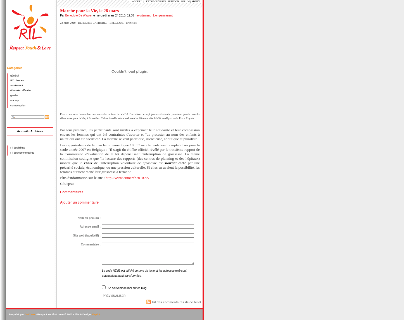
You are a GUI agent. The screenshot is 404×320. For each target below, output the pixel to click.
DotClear (30, 314)
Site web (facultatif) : (87, 235)
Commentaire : (91, 244)
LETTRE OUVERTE (155, 1)
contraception (17, 105)
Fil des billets (17, 147)
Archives (36, 131)
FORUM (185, 1)
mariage (14, 100)
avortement (144, 15)
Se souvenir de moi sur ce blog (127, 288)
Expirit (96, 314)
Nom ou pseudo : (89, 217)
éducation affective (20, 90)
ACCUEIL (137, 1)
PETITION (173, 1)
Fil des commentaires (22, 152)
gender (14, 95)
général (14, 75)
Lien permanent (163, 15)
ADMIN (195, 1)
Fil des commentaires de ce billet (176, 302)
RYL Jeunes (17, 80)
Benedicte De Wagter (78, 15)
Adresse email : (90, 226)
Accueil (22, 131)
